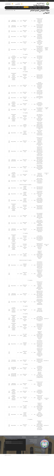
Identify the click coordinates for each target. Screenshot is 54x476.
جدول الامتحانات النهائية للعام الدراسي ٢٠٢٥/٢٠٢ (33, 464)
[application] (15, 466)
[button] (7, 1)
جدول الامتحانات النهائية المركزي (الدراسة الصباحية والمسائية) (33, 461)
